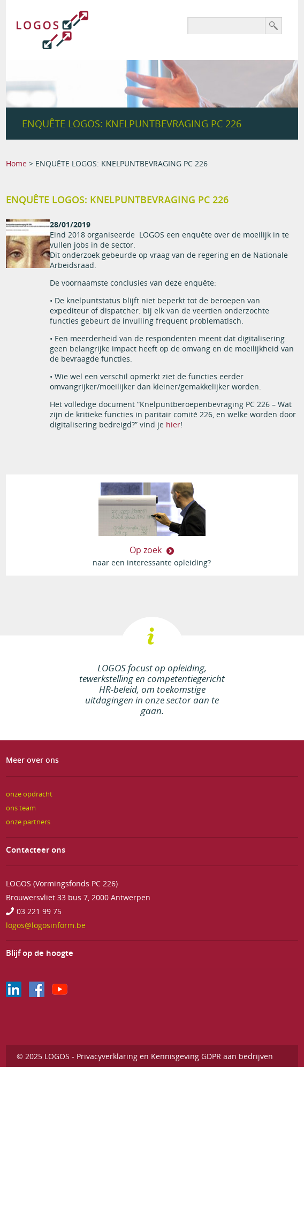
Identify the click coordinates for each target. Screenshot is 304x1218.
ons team (21, 808)
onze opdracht (29, 794)
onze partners (28, 821)
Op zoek (147, 550)
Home (16, 163)
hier (173, 424)
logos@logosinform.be (46, 925)
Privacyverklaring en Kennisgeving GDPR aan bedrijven (175, 1056)
